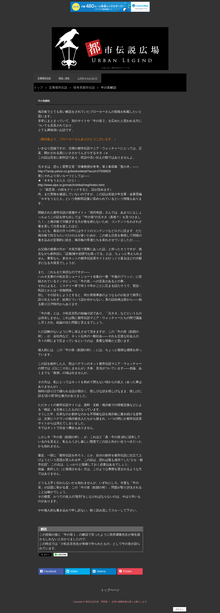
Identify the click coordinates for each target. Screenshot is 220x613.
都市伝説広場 (110, 48)
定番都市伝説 (44, 78)
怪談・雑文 (64, 78)
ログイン (180, 609)
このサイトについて (87, 78)
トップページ (110, 590)
